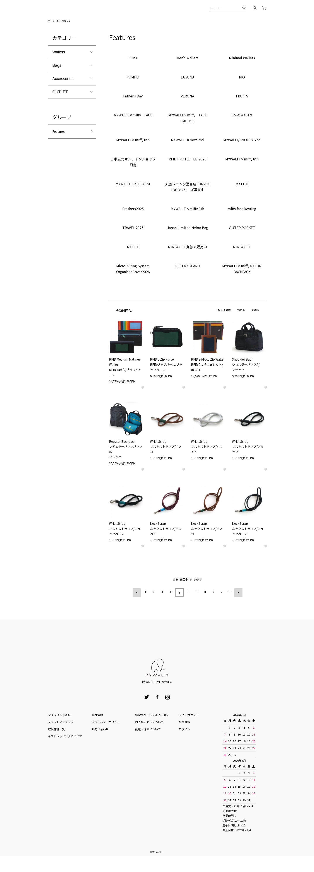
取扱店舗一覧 (56, 745)
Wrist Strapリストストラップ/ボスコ (166, 463)
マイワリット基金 (59, 731)
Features (67, 37)
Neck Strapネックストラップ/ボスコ (207, 545)
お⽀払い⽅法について (149, 738)
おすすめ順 (224, 327)
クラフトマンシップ (60, 738)
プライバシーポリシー (106, 738)
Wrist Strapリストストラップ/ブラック (248, 463)
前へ (138, 608)
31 (228, 609)
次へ (237, 608)
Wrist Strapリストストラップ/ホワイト (207, 463)
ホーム (52, 37)
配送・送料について (148, 745)
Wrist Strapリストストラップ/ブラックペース (125, 545)
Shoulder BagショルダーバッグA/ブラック (245, 381)
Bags (56, 82)
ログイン (184, 745)
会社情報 (97, 731)
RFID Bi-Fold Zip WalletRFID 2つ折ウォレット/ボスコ (208, 381)
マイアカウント (189, 731)
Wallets (58, 69)
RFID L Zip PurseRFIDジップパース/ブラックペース (166, 381)
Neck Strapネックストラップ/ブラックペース (248, 545)
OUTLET (60, 109)
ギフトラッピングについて (65, 752)
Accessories (62, 96)
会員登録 (184, 738)
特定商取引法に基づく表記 (152, 731)
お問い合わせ (100, 745)
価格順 (241, 327)
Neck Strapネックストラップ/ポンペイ (166, 545)
